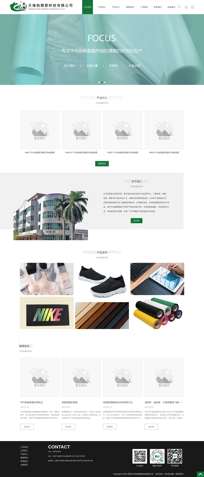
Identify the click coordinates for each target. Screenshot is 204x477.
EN (179, 7)
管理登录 (179, 474)
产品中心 (116, 7)
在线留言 (171, 7)
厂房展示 (144, 7)
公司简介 (102, 7)
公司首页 (88, 7)
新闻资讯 (130, 7)
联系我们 (158, 7)
